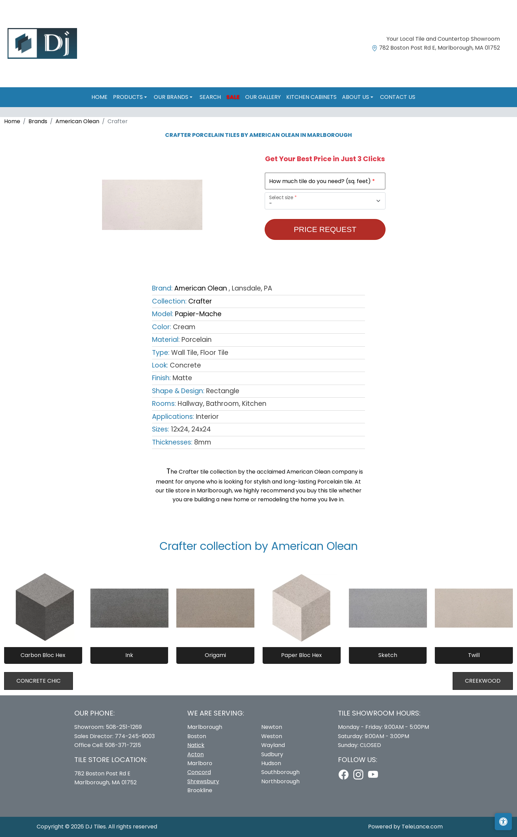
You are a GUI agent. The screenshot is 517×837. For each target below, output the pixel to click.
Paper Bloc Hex (301, 655)
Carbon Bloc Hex (43, 655)
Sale (233, 97)
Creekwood (483, 681)
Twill (474, 655)
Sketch (387, 655)
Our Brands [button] (172, 97)
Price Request (325, 229)
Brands (37, 121)
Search (210, 97)
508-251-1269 (124, 727)
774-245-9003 (135, 736)
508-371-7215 (123, 745)
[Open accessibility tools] (503, 821)
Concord (199, 772)
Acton (195, 754)
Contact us (397, 97)
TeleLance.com (422, 826)
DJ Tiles (95, 826)
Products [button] (128, 97)
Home (99, 97)
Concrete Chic (38, 681)
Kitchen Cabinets (311, 97)
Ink (129, 655)
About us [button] (356, 97)
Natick (195, 745)
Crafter (200, 301)
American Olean (77, 121)
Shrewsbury (203, 781)
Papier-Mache (198, 314)
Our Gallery (263, 97)
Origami (215, 655)
